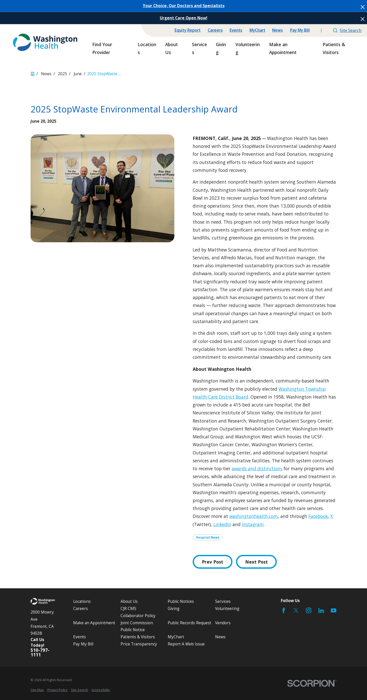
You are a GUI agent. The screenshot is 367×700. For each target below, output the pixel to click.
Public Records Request (189, 623)
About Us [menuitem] (171, 48)
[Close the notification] (362, 7)
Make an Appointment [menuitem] (283, 48)
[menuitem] (37, 690)
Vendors (223, 623)
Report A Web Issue (186, 644)
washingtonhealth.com (253, 516)
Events (236, 30)
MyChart (257, 30)
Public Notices (181, 601)
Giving (173, 608)
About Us (129, 601)
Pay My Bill (300, 30)
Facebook (318, 516)
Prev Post (212, 562)
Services (223, 601)
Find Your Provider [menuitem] (102, 48)
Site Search (347, 30)
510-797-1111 (40, 652)
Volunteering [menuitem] (247, 48)
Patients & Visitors (138, 637)
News (277, 30)
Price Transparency (139, 644)
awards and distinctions (257, 468)
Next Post (256, 562)
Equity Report (188, 30)
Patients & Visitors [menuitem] (334, 48)
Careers (215, 30)
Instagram (253, 524)
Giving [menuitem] (221, 48)
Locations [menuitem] (147, 48)
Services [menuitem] (199, 48)
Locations (82, 601)
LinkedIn (222, 524)
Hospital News (207, 537)
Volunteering (227, 608)
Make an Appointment (94, 623)
